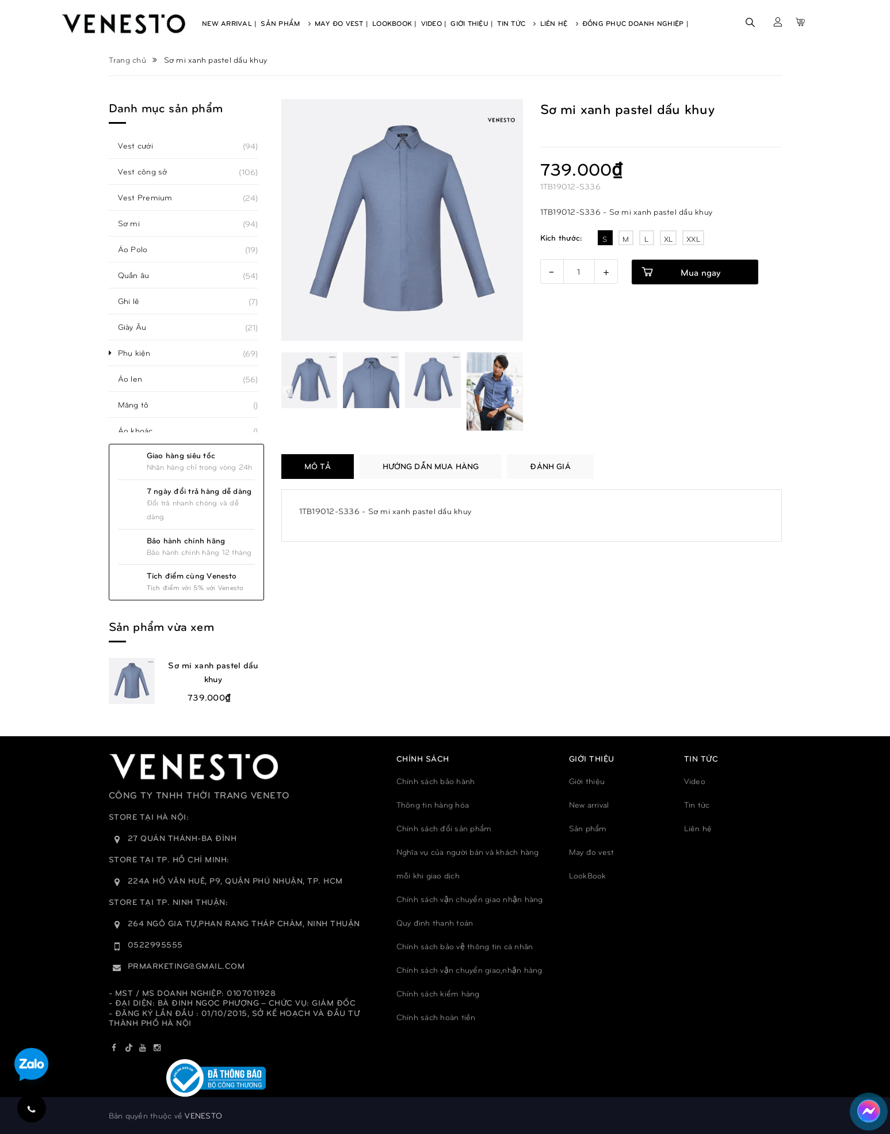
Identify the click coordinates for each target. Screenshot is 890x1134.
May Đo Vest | (341, 23)
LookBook (587, 875)
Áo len (136, 378)
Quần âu (140, 275)
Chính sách (422, 758)
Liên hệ (698, 828)
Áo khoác (142, 430)
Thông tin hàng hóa (432, 804)
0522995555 (155, 944)
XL (668, 238)
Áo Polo (139, 249)
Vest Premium (151, 197)
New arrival (589, 804)
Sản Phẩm (286, 23)
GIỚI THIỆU (591, 758)
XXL (693, 238)
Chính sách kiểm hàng (438, 993)
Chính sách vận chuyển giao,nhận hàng (469, 970)
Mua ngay (700, 272)
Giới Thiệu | (471, 23)
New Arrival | (229, 23)
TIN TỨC (701, 758)
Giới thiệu (587, 781)
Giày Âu (138, 327)
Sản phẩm (588, 828)
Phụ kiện (140, 353)
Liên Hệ (559, 23)
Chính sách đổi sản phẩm (444, 828)
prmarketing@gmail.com (186, 966)
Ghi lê (135, 301)
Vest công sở (149, 171)
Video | (434, 23)
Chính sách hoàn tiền (436, 1017)
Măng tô (140, 404)
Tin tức (697, 804)
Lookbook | (394, 23)
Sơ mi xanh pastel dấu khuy (213, 672)
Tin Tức (516, 23)
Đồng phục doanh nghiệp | (635, 23)
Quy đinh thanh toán (434, 922)
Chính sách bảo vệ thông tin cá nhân (464, 946)
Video (694, 781)
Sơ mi (135, 223)
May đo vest (591, 852)
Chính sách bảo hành (435, 781)
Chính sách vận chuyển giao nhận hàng (469, 899)
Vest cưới (142, 145)
